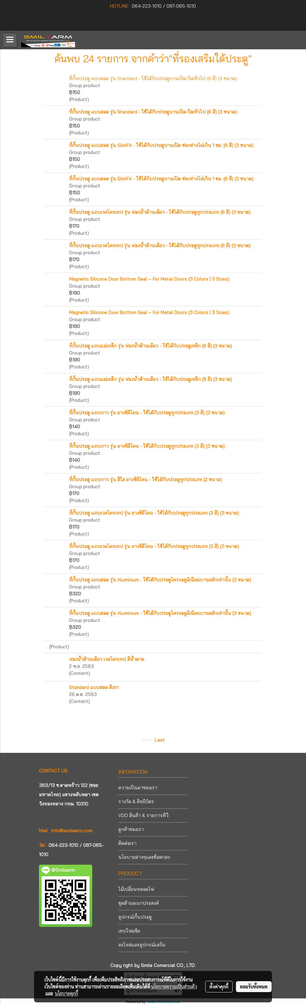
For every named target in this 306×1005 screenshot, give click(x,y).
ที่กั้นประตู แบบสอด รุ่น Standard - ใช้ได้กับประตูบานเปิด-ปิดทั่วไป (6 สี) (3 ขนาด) (153, 78)
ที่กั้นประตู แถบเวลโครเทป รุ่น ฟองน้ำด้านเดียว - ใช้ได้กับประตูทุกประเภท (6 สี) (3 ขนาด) (159, 212)
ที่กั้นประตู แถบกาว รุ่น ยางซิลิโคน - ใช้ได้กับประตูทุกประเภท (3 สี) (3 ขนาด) (147, 413)
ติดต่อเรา (127, 843)
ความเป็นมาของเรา (137, 788)
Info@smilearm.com (72, 831)
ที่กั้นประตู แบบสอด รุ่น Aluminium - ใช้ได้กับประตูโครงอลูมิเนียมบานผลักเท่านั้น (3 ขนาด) (160, 580)
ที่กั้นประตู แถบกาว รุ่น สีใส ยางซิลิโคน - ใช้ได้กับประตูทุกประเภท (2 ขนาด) (145, 479)
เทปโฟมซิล (129, 931)
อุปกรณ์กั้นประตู (135, 917)
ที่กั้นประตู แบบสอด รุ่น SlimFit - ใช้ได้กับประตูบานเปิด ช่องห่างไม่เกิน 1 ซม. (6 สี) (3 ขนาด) (161, 145)
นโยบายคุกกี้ (66, 993)
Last (160, 740)
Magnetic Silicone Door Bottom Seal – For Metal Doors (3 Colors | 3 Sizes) (149, 279)
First (146, 740)
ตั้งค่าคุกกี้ (219, 986)
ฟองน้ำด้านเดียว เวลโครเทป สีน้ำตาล (106, 659)
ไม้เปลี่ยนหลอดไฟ (136, 889)
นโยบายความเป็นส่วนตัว (174, 986)
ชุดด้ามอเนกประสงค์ (138, 903)
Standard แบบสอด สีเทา (94, 687)
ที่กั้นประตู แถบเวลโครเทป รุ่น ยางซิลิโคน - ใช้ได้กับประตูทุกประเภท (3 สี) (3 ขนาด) (154, 513)
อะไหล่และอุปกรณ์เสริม (141, 945)
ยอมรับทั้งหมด (254, 986)
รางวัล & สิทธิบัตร (136, 801)
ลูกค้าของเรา (131, 829)
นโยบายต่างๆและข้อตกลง (144, 857)
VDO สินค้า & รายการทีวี (143, 815)
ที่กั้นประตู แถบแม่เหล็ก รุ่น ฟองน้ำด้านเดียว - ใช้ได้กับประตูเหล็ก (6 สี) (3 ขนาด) (150, 346)
